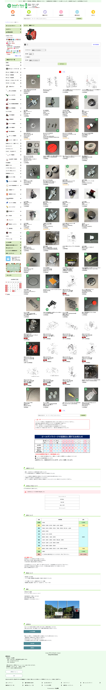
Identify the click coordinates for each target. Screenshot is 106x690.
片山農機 (57, 688)
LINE (14, 675)
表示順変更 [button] (96, 44)
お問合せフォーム (14, 671)
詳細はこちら (18, 55)
